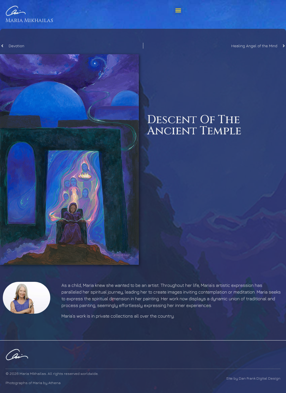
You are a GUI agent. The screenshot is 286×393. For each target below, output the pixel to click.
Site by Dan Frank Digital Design (253, 378)
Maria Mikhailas (29, 20)
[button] (178, 10)
